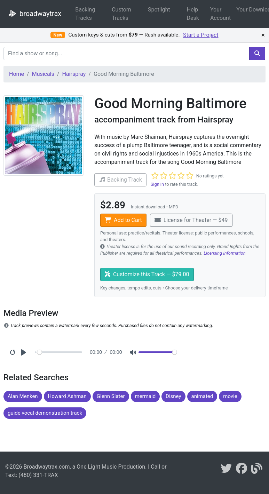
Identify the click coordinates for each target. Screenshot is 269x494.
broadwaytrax (33, 13)
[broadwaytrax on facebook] (241, 470)
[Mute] (133, 352)
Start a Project (201, 35)
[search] (257, 53)
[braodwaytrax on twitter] (226, 470)
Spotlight (159, 9)
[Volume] (158, 352)
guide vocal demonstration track (45, 413)
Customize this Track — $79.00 (147, 274)
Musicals (43, 74)
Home (16, 74)
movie (230, 396)
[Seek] (59, 352)
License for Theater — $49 (191, 220)
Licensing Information (225, 253)
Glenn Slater (111, 396)
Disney (173, 396)
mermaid (145, 396)
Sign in (157, 184)
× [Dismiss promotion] (263, 35)
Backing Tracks (85, 13)
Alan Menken (23, 396)
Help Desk (193, 13)
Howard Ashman (67, 396)
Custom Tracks (121, 13)
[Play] (23, 352)
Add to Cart (123, 220)
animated (202, 396)
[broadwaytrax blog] (257, 470)
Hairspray (74, 74)
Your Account (220, 13)
